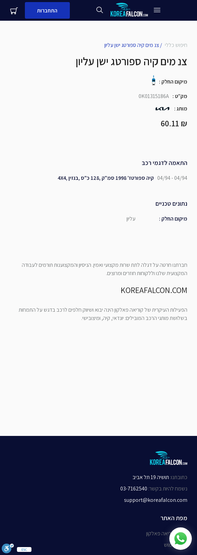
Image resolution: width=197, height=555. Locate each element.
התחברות (47, 10)
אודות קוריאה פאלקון (166, 533)
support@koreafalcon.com (155, 500)
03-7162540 (133, 488)
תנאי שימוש (175, 544)
